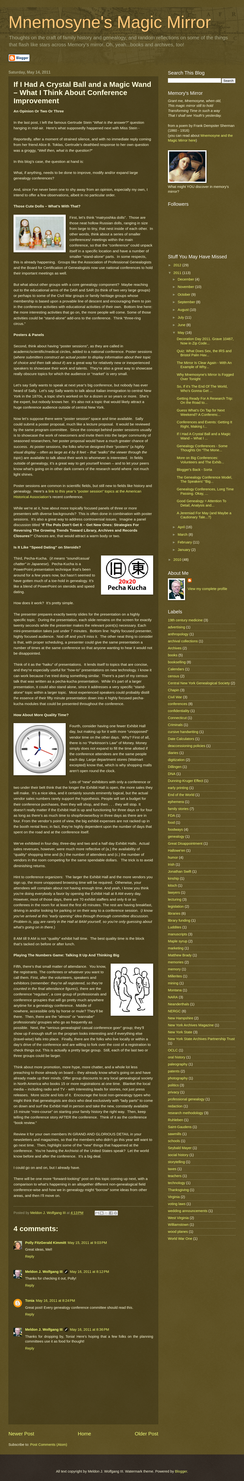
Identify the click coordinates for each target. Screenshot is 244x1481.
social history (178, 1155)
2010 (177, 560)
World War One (180, 1239)
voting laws (177, 1204)
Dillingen (174, 767)
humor (173, 857)
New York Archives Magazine (191, 1025)
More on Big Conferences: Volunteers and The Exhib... (200, 460)
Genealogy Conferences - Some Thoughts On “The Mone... (202, 448)
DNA (171, 774)
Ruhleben (175, 1120)
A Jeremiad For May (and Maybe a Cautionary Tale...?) (204, 515)
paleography (177, 1064)
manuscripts (177, 934)
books (172, 655)
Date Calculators (181, 739)
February (185, 542)
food (171, 822)
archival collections (183, 641)
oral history (176, 1057)
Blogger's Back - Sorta (194, 470)
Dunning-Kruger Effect (185, 781)
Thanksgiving (178, 1190)
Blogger (181, 1471)
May (181, 333)
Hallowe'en (176, 850)
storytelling (176, 1162)
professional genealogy (186, 1099)
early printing (178, 788)
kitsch (172, 885)
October (184, 294)
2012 (177, 265)
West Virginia (178, 1218)
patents (173, 1071)
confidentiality (178, 711)
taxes (172, 1169)
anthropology (178, 634)
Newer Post (21, 1433)
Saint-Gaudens (180, 1127)
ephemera (176, 802)
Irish (171, 864)
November (186, 287)
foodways (175, 829)
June (182, 325)
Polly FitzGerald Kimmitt (45, 1243)
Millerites (175, 976)
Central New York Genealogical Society (199, 683)
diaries (173, 753)
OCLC (173, 1050)
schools (174, 1141)
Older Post (146, 1433)
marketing (176, 948)
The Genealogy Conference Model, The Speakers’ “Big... (204, 479)
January (184, 550)
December (186, 279)
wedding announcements (188, 1211)
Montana (175, 990)
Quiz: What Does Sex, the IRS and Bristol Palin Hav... (204, 353)
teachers (174, 1176)
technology (176, 1183)
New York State (180, 1032)
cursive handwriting (183, 732)
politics (173, 1085)
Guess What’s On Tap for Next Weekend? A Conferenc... (201, 412)
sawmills (174, 1134)
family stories (178, 809)
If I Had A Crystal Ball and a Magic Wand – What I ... (204, 436)
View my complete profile (207, 589)
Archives (174, 648)
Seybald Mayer (180, 1148)
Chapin (173, 690)
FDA (171, 815)
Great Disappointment (185, 843)
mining (173, 983)
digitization (176, 760)
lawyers (174, 892)
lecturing (174, 899)
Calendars (176, 669)
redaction (175, 1106)
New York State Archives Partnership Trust (201, 1039)
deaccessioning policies (186, 746)
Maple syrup (177, 941)
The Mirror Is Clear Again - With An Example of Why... (204, 365)
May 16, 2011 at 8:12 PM (89, 1272)
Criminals (175, 725)
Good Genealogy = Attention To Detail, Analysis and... (201, 503)
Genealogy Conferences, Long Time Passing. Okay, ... (205, 491)
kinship (173, 878)
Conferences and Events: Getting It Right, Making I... (204, 424)
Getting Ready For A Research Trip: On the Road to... (205, 401)
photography (178, 1078)
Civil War (175, 697)
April (182, 527)
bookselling (177, 662)
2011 (177, 273)
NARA (173, 997)
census (173, 676)
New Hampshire (180, 1018)
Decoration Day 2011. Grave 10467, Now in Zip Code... (205, 341)
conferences (177, 704)
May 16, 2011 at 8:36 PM (89, 1329)
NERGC (174, 1011)
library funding (179, 920)
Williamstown (178, 1225)
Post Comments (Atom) (48, 1445)
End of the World (181, 795)
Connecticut (177, 718)
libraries (174, 913)
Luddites (174, 927)
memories (176, 962)
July (181, 317)
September (187, 302)
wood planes (178, 1232)
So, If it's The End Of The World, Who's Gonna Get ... (202, 388)
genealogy (176, 836)
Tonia (29, 1301)
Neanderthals (178, 1004)
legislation (176, 906)
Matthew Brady (180, 955)
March (183, 534)
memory (174, 969)
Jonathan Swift (179, 871)
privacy (173, 1092)
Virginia (174, 1197)
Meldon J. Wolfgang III (44, 1272)
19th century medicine (185, 620)
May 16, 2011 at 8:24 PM (55, 1301)
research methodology (185, 1113)
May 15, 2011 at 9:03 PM (87, 1243)
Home (84, 1433)
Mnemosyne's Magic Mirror (109, 22)
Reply (29, 1256)
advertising (176, 627)
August (184, 310)
